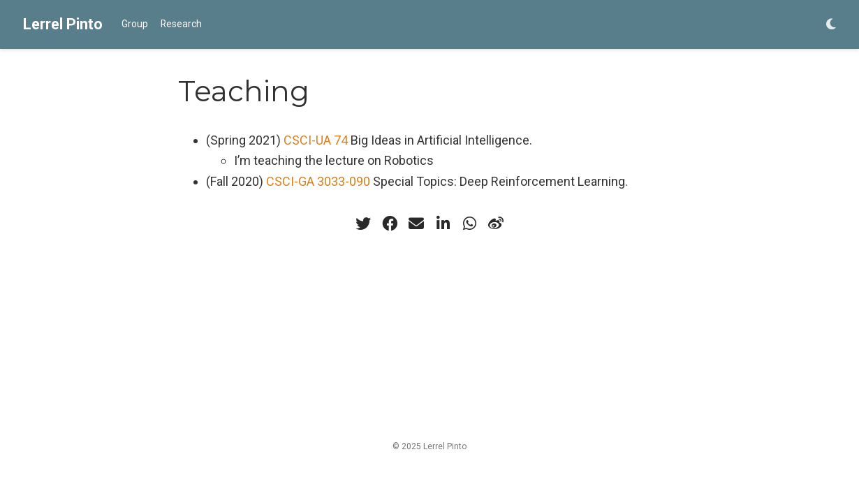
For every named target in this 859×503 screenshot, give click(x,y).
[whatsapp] (469, 223)
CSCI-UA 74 (316, 140)
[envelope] (416, 223)
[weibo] (495, 223)
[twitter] (363, 223)
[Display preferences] (831, 25)
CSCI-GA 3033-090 (318, 181)
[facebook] (389, 223)
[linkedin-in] (442, 223)
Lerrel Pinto (63, 24)
